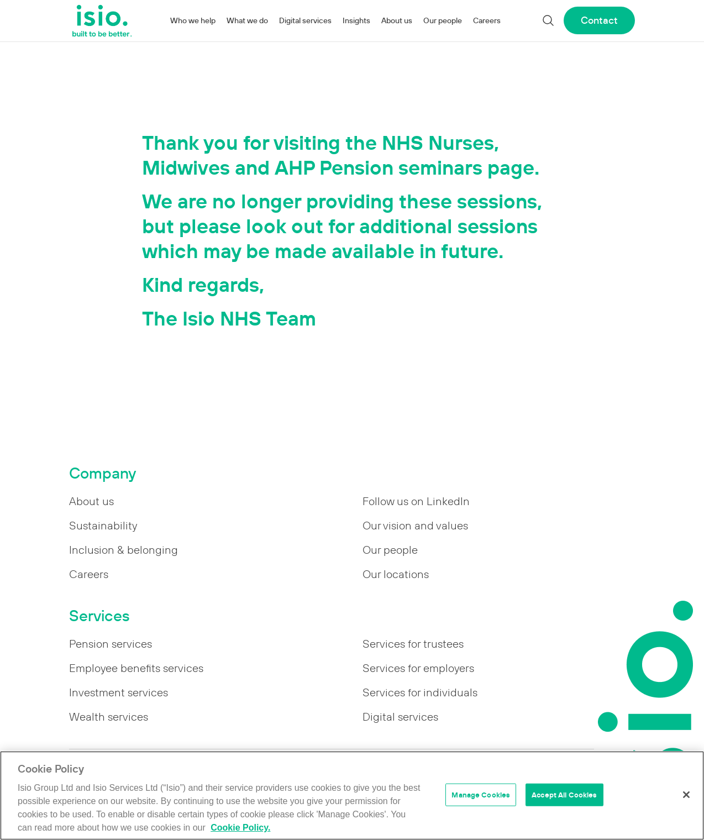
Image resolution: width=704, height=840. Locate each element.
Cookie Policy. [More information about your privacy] (240, 827)
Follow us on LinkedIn (416, 501)
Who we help (193, 20)
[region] (352, 795)
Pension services (110, 643)
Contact (599, 20)
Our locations (395, 574)
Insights (356, 20)
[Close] (686, 795)
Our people (442, 20)
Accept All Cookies (564, 794)
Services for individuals (419, 692)
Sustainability (103, 525)
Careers (487, 20)
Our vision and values (415, 525)
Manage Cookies (480, 794)
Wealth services (108, 716)
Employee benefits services (136, 668)
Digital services (305, 20)
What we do (247, 20)
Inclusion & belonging (123, 549)
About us (396, 20)
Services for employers (418, 668)
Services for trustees (413, 643)
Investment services (118, 692)
